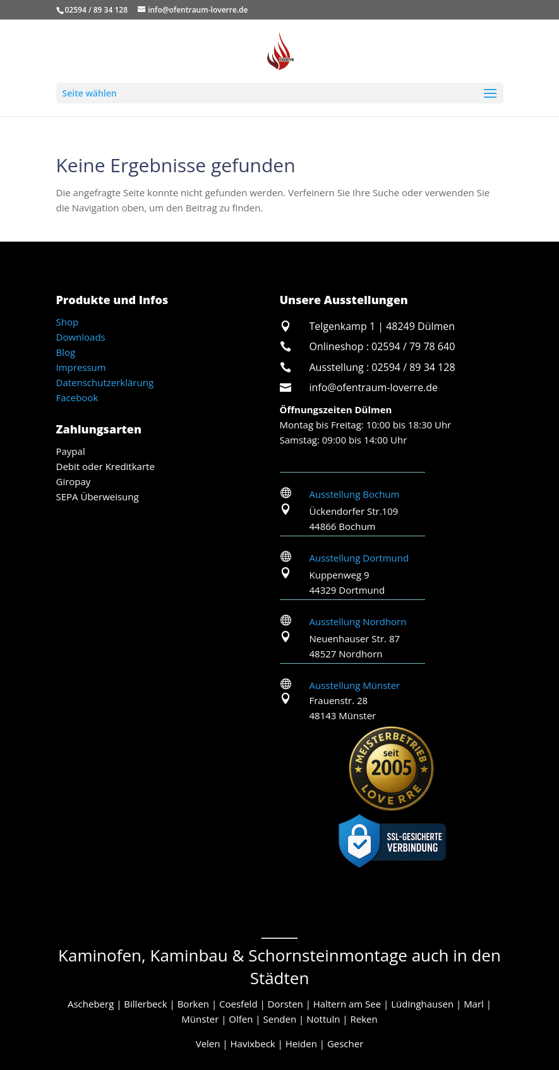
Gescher (345, 1043)
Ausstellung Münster (355, 685)
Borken (193, 1003)
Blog (66, 352)
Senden (280, 1019)
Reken (363, 1019)
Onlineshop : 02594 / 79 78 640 (382, 346)
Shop (67, 321)
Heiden (301, 1043)
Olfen (241, 1019)
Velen (208, 1043)
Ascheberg (91, 1003)
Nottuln (323, 1019)
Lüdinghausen (422, 1003)
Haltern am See (347, 1003)
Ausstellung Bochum (355, 494)
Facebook (77, 397)
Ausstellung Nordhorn (358, 621)
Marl (474, 1003)
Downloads (80, 337)
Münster (200, 1019)
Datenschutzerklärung (105, 382)
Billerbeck (145, 1003)
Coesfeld (238, 1003)
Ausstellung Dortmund (359, 557)
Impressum (81, 367)
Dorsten (285, 1003)
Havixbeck (253, 1043)
